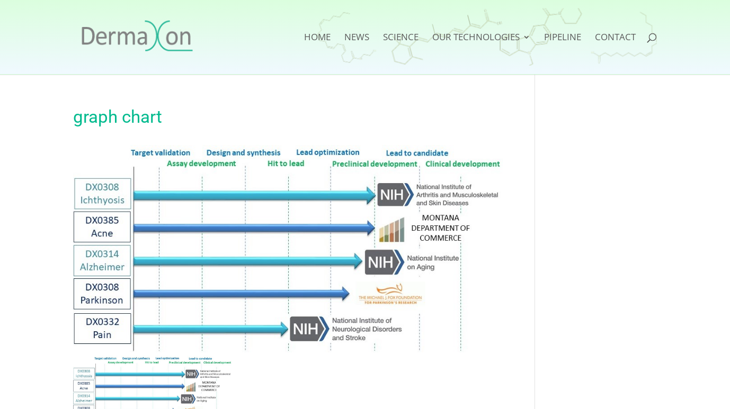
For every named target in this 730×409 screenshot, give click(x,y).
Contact (615, 38)
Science (401, 38)
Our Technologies (476, 38)
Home (317, 38)
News (356, 38)
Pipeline (562, 38)
